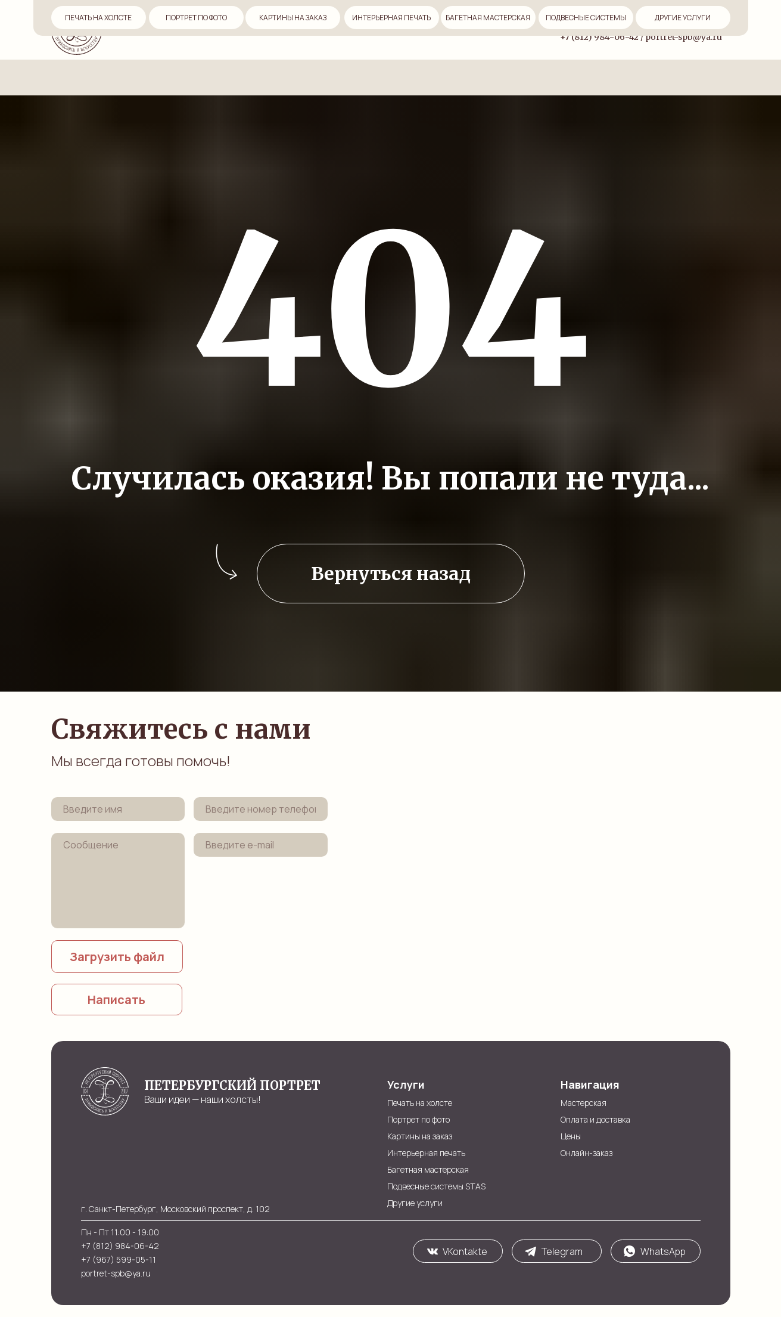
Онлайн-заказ (406, 29)
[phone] (261, 809)
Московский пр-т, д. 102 (677, 21)
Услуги (466, 29)
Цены (350, 29)
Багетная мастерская (428, 1169)
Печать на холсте (419, 1102)
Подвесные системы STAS (436, 1186)
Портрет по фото (418, 1119)
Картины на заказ (419, 1136)
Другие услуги (415, 1202)
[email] (261, 845)
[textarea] (118, 880)
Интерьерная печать (426, 1152)
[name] (118, 809)
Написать (116, 999)
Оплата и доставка (285, 29)
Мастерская (203, 29)
